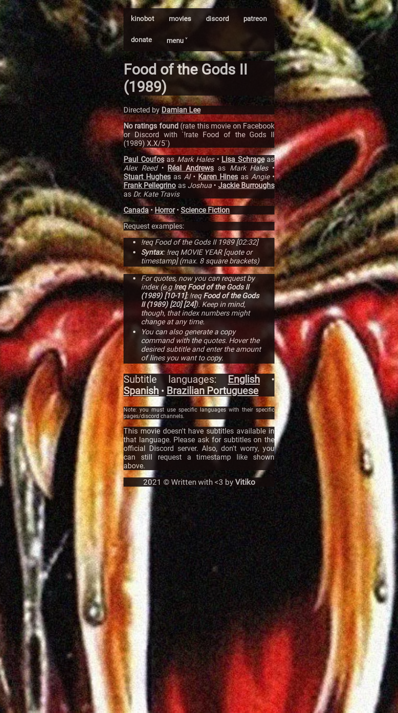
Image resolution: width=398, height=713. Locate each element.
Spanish (141, 391)
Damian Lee (180, 110)
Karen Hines (218, 176)
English (244, 379)
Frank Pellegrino (150, 185)
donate (141, 40)
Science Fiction (205, 210)
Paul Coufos (144, 159)
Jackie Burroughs (246, 185)
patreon (255, 19)
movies (180, 19)
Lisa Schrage (242, 159)
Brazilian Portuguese (212, 391)
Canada (136, 210)
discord (217, 19)
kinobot (142, 19)
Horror (165, 210)
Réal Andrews (190, 168)
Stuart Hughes (147, 176)
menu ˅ (177, 41)
